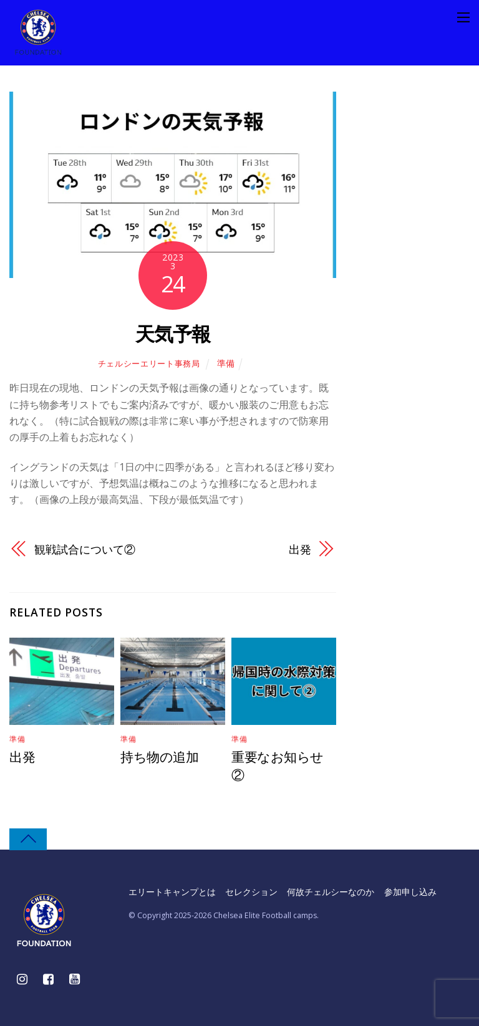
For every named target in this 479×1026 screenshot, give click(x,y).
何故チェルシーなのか (331, 891)
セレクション (251, 891)
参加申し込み (410, 891)
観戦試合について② (84, 549)
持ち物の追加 (159, 756)
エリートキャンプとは (172, 891)
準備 (226, 363)
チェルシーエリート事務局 (149, 363)
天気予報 (173, 333)
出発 (300, 549)
